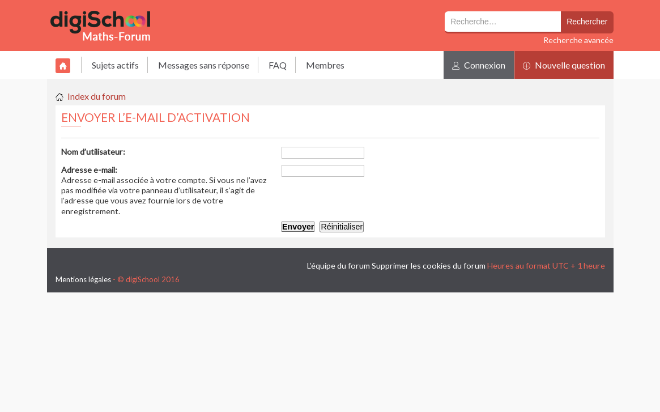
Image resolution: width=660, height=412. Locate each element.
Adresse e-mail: (89, 170)
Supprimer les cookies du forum (429, 265)
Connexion (478, 65)
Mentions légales (83, 279)
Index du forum (96, 96)
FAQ (278, 65)
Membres (325, 65)
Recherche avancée (578, 40)
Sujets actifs (115, 65)
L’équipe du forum (338, 265)
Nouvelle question (564, 65)
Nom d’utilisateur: (93, 151)
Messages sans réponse (203, 65)
